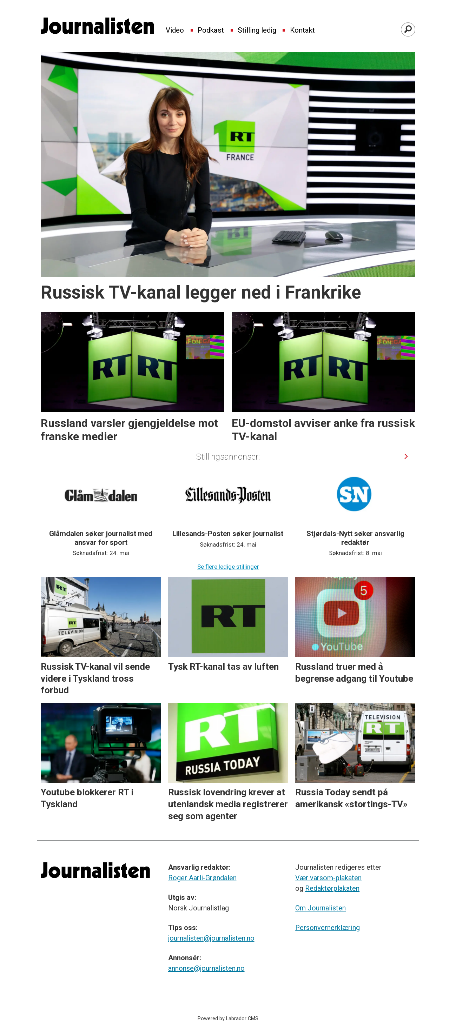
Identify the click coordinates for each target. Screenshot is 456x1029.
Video (175, 30)
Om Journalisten (320, 908)
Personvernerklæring (327, 927)
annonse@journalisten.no (206, 968)
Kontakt (302, 30)
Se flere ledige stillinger (228, 566)
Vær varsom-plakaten (328, 878)
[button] (406, 456)
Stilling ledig (257, 30)
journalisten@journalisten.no (211, 938)
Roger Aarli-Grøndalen (202, 878)
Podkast (211, 30)
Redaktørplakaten (332, 888)
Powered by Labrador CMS (228, 1019)
